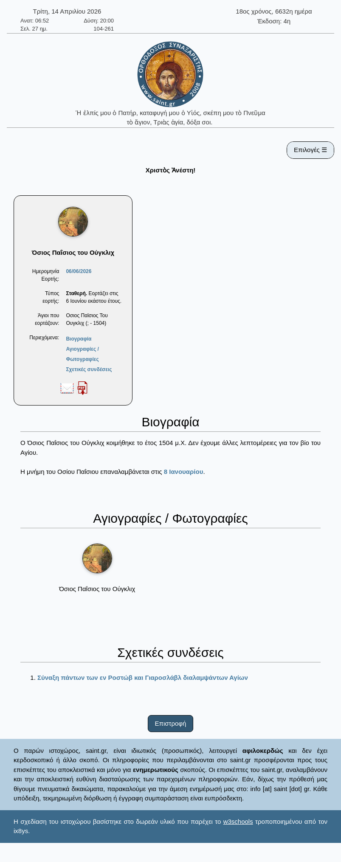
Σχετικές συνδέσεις (89, 369)
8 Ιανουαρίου (183, 471)
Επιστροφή (170, 723)
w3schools (238, 821)
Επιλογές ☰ (310, 149)
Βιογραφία (78, 339)
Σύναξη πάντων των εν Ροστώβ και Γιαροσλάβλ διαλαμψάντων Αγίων (142, 677)
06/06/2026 (78, 271)
